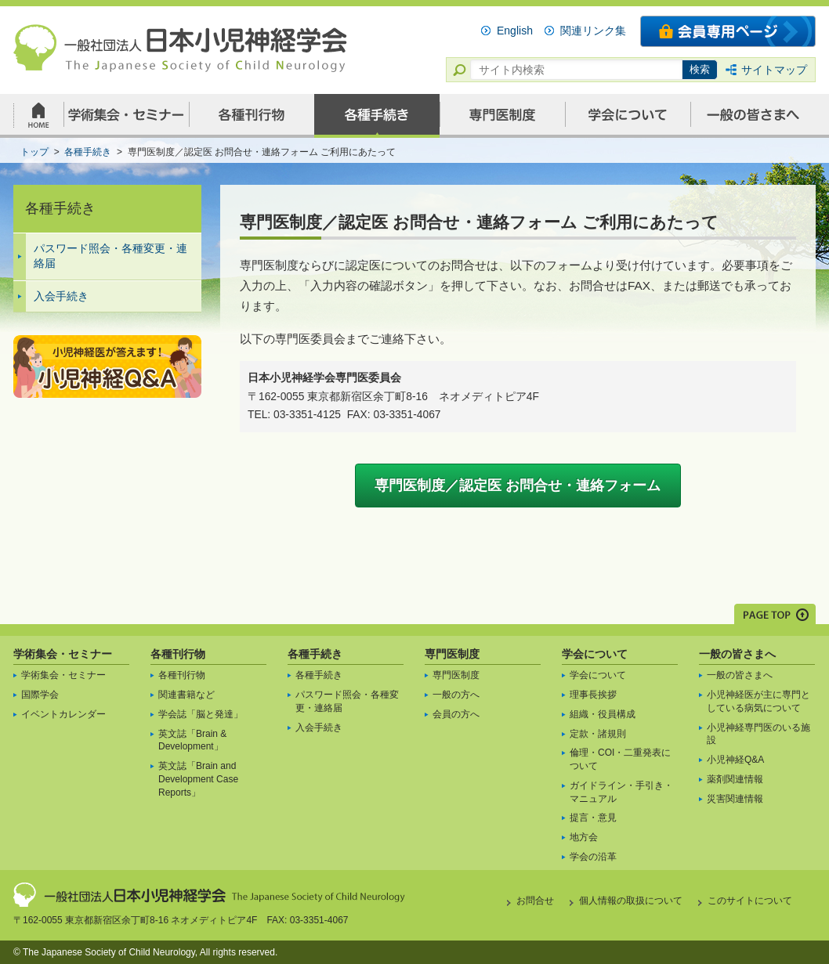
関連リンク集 (593, 30)
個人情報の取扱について (630, 900)
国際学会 (40, 694)
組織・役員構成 (602, 714)
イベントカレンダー (63, 714)
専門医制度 (452, 654)
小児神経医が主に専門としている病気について (758, 701)
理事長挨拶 (593, 694)
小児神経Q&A (735, 759)
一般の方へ (456, 694)
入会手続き (61, 296)
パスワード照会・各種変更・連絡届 (110, 256)
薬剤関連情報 (735, 779)
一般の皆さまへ (737, 654)
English (515, 30)
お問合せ (535, 900)
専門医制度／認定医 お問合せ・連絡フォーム (518, 485)
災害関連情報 (735, 798)
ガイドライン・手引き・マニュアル (621, 792)
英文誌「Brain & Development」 (192, 740)
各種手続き (315, 654)
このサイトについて (750, 900)
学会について (595, 654)
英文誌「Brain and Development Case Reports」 (198, 779)
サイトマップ (774, 69)
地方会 (584, 837)
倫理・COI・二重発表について (620, 759)
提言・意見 (593, 817)
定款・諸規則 (598, 733)
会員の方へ (456, 714)
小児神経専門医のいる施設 (758, 734)
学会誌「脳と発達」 (200, 714)
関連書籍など (186, 694)
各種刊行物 (177, 654)
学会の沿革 (593, 856)
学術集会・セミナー (62, 654)
